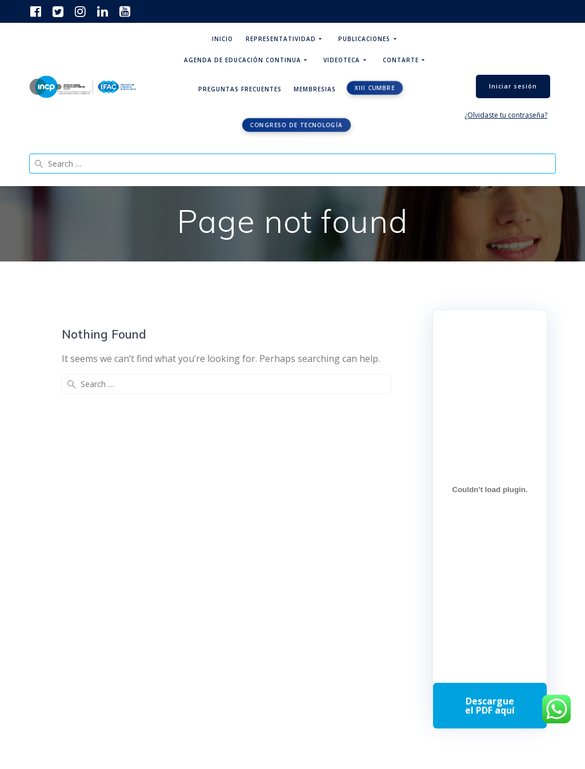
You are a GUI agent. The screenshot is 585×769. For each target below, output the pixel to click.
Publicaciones (364, 39)
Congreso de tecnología (296, 125)
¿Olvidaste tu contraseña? (505, 115)
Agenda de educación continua (242, 60)
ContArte (401, 60)
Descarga (489, 705)
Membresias (315, 89)
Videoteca (341, 60)
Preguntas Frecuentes (240, 89)
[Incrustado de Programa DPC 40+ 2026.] (489, 489)
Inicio (222, 39)
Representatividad (281, 39)
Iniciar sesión (513, 86)
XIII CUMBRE (374, 88)
